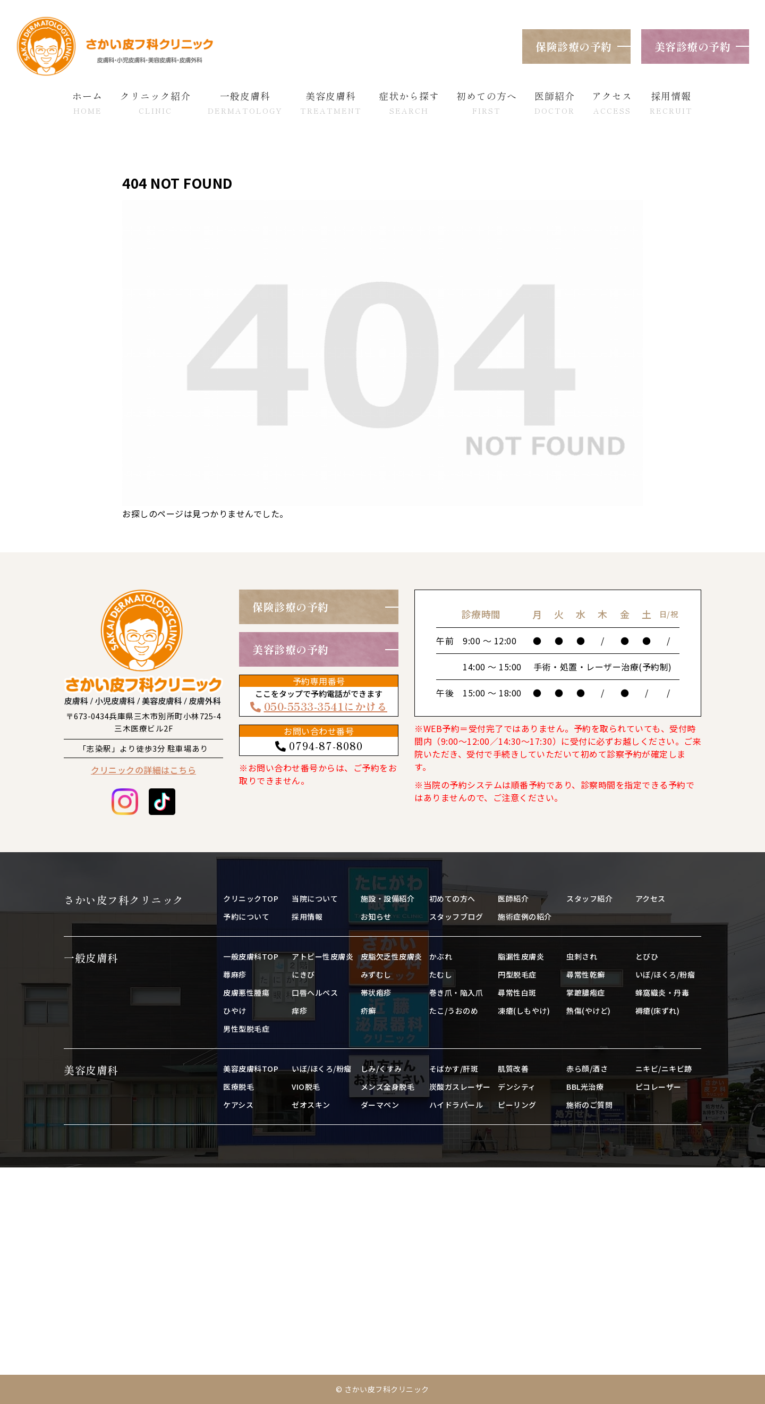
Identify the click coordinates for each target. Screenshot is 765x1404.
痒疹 (299, 1010)
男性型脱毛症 (246, 1028)
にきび (303, 974)
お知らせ (376, 916)
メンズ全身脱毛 (388, 1086)
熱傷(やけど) (588, 1010)
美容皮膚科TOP (250, 1068)
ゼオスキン (311, 1104)
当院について (315, 898)
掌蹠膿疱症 (585, 992)
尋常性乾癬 (585, 974)
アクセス (650, 898)
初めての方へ (452, 898)
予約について (246, 916)
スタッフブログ (456, 916)
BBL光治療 (585, 1086)
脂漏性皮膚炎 (521, 956)
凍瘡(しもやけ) (524, 1010)
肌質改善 (513, 1068)
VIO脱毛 (306, 1086)
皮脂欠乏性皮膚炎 (391, 956)
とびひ (647, 956)
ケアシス (238, 1104)
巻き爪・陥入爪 (456, 992)
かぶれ (441, 956)
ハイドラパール (456, 1104)
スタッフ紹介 (589, 898)
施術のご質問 (589, 1104)
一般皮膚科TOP (250, 956)
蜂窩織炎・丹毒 (662, 992)
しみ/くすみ (381, 1068)
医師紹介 (513, 898)
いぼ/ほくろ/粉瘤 (665, 974)
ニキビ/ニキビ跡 (663, 1068)
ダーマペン (380, 1104)
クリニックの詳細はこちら (143, 769)
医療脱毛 (238, 1086)
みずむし (376, 974)
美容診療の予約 (692, 46)
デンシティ (517, 1086)
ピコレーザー (658, 1086)
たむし (441, 974)
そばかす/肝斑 (454, 1068)
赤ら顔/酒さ (587, 1068)
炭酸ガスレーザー (460, 1086)
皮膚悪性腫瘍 (246, 992)
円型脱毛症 (517, 974)
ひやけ (234, 1010)
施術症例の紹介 (525, 916)
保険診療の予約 (574, 46)
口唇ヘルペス (315, 992)
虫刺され (581, 956)
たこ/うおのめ (454, 1010)
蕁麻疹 (234, 974)
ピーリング (517, 1104)
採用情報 (307, 916)
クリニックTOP (250, 898)
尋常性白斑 (517, 992)
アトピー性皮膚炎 (322, 956)
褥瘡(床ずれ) (657, 1010)
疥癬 (368, 1010)
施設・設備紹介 (388, 898)
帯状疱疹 (376, 992)
